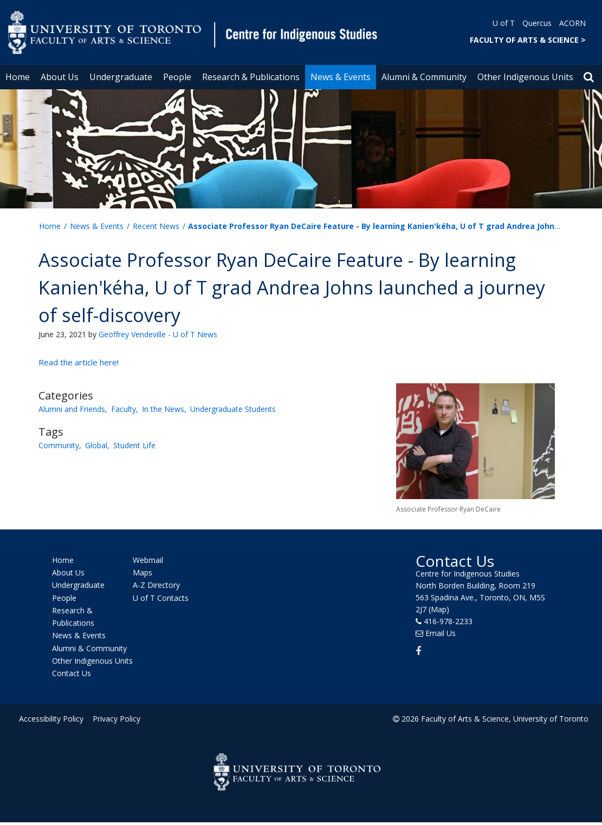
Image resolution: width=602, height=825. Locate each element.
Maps (142, 572)
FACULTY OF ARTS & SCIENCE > (528, 40)
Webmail (148, 560)
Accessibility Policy (51, 718)
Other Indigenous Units (525, 77)
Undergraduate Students (233, 409)
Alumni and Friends (71, 409)
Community (58, 445)
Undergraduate (120, 77)
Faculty (123, 409)
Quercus (537, 23)
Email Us (440, 633)
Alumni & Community (424, 77)
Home (17, 77)
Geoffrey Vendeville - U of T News (158, 334)
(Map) (439, 609)
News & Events (340, 77)
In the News (163, 409)
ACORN (572, 23)
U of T (504, 23)
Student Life (134, 445)
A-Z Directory (156, 585)
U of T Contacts (161, 598)
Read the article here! (78, 362)
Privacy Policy (115, 718)
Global (96, 445)
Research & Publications (251, 77)
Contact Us (71, 673)
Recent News (156, 226)
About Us (60, 77)
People (177, 77)
